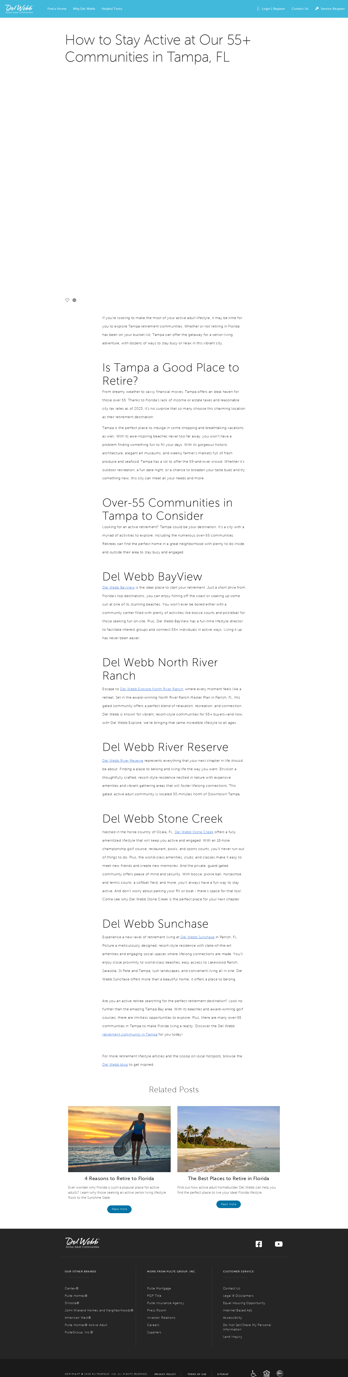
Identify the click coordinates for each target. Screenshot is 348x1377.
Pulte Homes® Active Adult (86, 1107)
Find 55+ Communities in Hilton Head (235, 1346)
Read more (119, 991)
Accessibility (232, 1099)
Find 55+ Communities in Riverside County (88, 1307)
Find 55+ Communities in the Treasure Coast (89, 1371)
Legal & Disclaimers (238, 1077)
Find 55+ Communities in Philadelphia (235, 1324)
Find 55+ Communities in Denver (82, 1324)
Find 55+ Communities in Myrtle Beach (236, 1351)
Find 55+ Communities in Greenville (234, 1356)
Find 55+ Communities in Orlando (83, 1366)
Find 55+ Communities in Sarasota (83, 1356)
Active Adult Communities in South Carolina (246, 1335)
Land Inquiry (232, 1118)
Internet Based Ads (237, 1092)
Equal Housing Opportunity (244, 1085)
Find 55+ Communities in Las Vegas (159, 1342)
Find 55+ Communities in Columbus (234, 1302)
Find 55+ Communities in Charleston (235, 1341)
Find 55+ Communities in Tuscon (83, 1280)
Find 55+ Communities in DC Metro (159, 1275)
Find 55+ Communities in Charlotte (234, 1275)
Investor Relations (161, 1099)
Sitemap (223, 1156)
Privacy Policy (165, 1156)
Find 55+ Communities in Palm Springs (86, 1302)
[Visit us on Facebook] (259, 1027)
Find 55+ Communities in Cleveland (234, 1307)
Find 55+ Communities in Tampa (82, 1361)
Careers (153, 1107)
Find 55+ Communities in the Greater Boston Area (167, 1292)
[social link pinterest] (75, 82)
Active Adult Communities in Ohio (238, 1297)
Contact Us (300, 8)
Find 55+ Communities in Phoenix (83, 1275)
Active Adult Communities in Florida (90, 1335)
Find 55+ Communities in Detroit (157, 1308)
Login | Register (270, 9)
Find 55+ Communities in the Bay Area (85, 1297)
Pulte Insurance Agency (165, 1085)
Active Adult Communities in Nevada (165, 1337)
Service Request (330, 9)
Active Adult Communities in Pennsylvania (244, 1319)
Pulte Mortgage (159, 1070)
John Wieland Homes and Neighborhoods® (99, 1092)
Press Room (156, 1092)
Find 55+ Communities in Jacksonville (85, 1346)
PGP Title (154, 1077)
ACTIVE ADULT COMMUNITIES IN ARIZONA (91, 1270)
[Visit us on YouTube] (279, 1027)
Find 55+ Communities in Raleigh (233, 1280)
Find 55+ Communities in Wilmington (235, 1285)
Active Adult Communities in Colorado (92, 1319)
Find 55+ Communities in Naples (82, 1351)
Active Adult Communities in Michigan (167, 1303)
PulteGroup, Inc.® (79, 1114)
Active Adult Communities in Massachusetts (171, 1286)
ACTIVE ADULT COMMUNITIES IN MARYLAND (167, 1270)
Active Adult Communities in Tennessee (242, 1368)
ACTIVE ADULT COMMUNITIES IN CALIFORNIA (93, 1292)
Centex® (72, 1070)
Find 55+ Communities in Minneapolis (160, 1325)
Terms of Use (197, 1156)
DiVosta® (72, 1085)
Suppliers (154, 1114)
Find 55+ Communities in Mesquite (158, 1347)
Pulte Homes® (76, 1077)
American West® (78, 1099)
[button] (56, 9)
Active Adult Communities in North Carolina (246, 1270)
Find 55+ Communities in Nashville (233, 1373)
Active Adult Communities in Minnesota (168, 1320)
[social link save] (68, 83)
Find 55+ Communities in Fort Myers (84, 1341)
